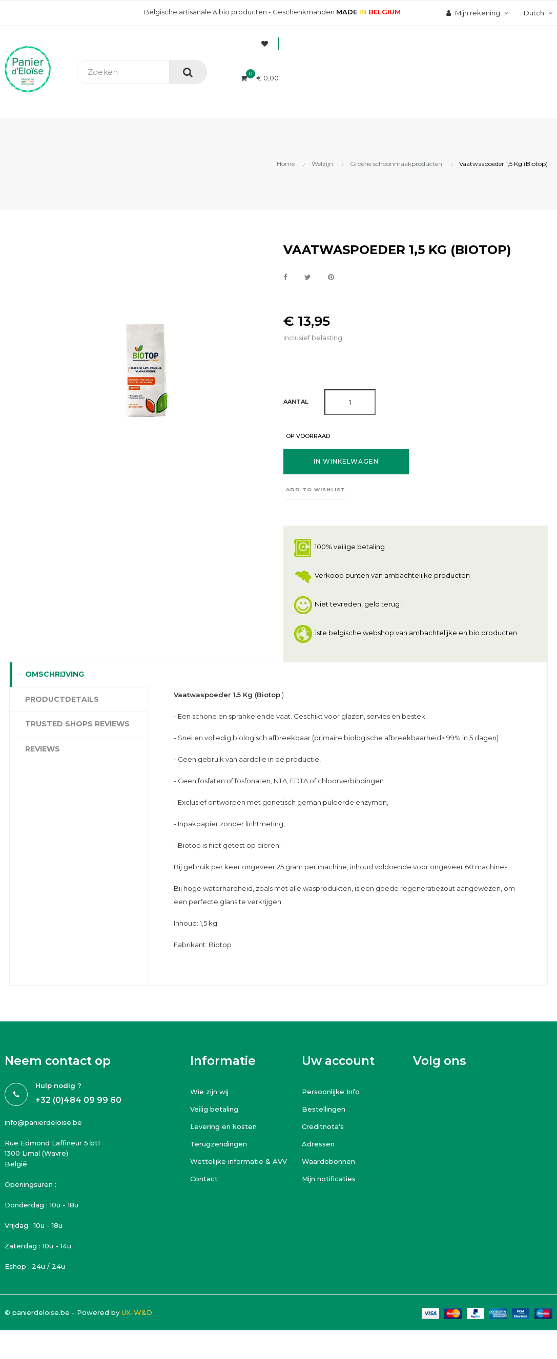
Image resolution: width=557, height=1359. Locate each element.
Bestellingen (323, 1109)
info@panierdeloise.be (43, 1122)
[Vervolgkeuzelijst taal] (536, 13)
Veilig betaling (214, 1109)
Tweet (307, 277)
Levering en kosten (223, 1126)
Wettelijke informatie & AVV (238, 1161)
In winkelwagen (346, 461)
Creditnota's (323, 1126)
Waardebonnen (328, 1161)
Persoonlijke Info (331, 1092)
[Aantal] (350, 402)
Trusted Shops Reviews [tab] (77, 723)
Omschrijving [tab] (54, 674)
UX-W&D (136, 1312)
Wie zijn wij (209, 1092)
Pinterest (331, 277)
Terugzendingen (218, 1144)
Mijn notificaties (329, 1179)
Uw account (338, 1061)
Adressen (318, 1144)
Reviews (42, 749)
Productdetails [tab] (62, 699)
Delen (285, 277)
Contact (204, 1179)
